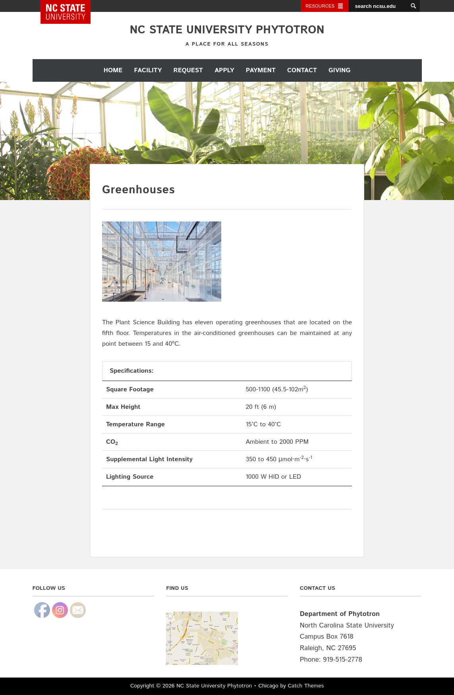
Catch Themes (306, 686)
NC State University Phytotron (226, 30)
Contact (302, 70)
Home (113, 70)
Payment (261, 70)
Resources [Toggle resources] (320, 6)
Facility (148, 70)
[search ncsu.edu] (378, 6)
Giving (339, 70)
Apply (224, 70)
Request (188, 70)
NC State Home (71, 6)
